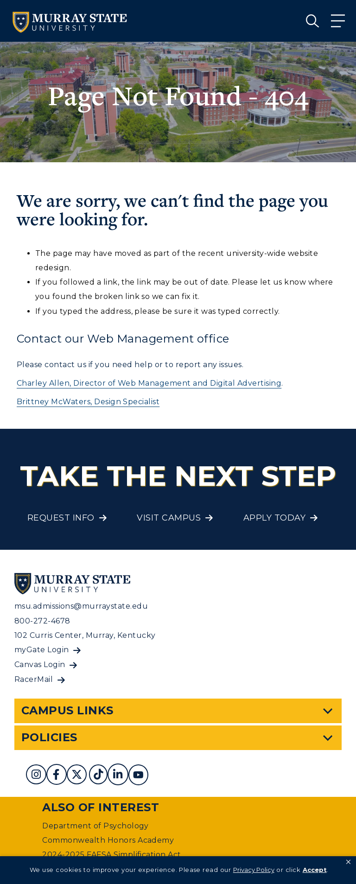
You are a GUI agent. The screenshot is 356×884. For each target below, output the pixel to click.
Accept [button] (315, 869)
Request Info (61, 518)
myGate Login (41, 649)
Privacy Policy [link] (253, 869)
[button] (348, 862)
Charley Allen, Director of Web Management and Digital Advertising (149, 383)
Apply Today (274, 518)
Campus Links (67, 710)
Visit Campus (169, 518)
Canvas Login (39, 664)
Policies (49, 737)
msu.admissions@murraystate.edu (81, 606)
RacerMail (33, 679)
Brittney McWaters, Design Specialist (88, 401)
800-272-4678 (42, 621)
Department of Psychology (95, 825)
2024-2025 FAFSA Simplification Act (111, 854)
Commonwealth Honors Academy (108, 840)
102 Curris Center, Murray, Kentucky (85, 635)
